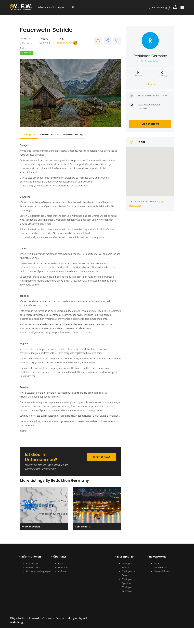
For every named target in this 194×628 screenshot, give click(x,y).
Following (162, 74)
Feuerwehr (44, 42)
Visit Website (150, 124)
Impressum (32, 563)
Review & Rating (76, 134)
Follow (149, 84)
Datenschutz (33, 567)
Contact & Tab (51, 134)
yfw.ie (23, 253)
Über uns (63, 567)
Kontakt (62, 563)
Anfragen (63, 571)
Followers (138, 74)
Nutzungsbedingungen (38, 571)
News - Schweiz (162, 571)
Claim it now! (101, 456)
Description (29, 134)
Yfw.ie (23, 150)
